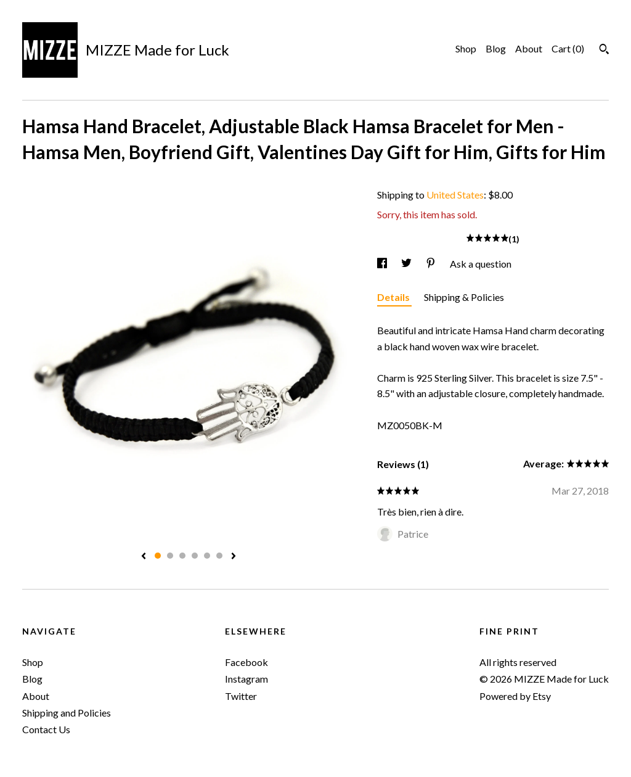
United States (455, 194)
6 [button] (219, 556)
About (528, 48)
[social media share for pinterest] (432, 263)
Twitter (241, 696)
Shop (465, 48)
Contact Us (46, 729)
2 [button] (170, 556)
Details (394, 297)
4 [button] (195, 556)
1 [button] (158, 556)
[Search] (604, 50)
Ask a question (480, 263)
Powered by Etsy (515, 696)
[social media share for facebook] (383, 263)
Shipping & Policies (464, 297)
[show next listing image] (233, 557)
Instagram (246, 678)
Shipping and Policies (66, 712)
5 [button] (207, 556)
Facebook (246, 662)
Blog (496, 48)
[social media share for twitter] (407, 263)
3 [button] (182, 556)
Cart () (568, 48)
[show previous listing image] (143, 557)
